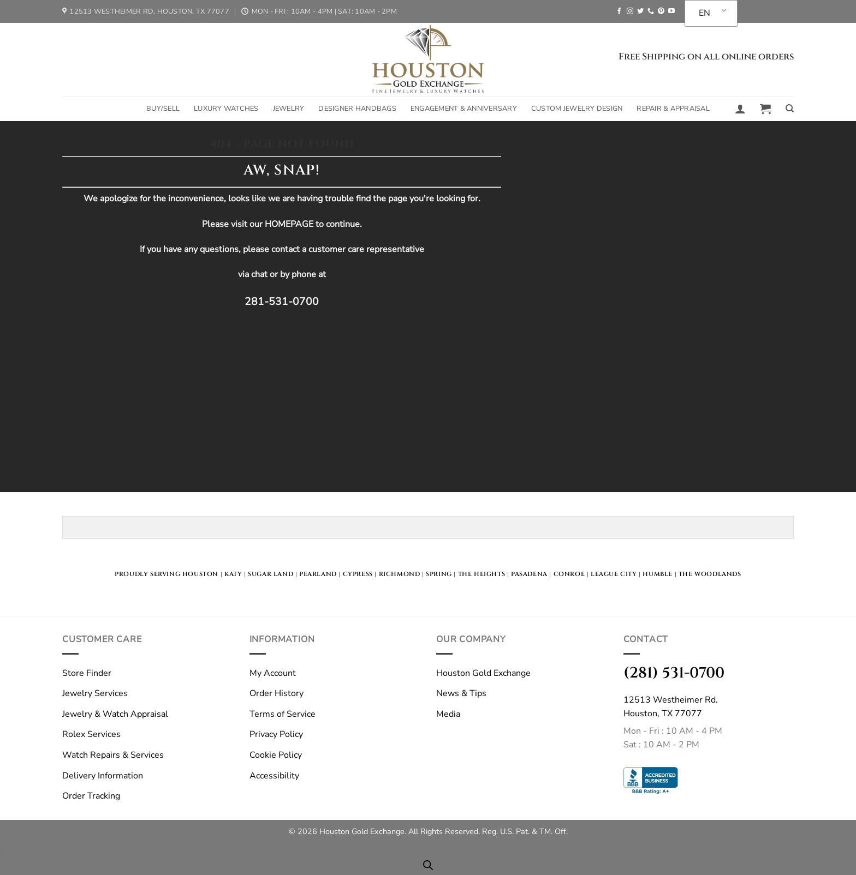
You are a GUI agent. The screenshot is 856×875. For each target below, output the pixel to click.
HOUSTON (200, 574)
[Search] (790, 108)
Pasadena (529, 574)
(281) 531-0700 (673, 673)
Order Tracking (91, 796)
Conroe (569, 574)
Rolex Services (91, 734)
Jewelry (289, 108)
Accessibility (274, 776)
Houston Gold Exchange (483, 673)
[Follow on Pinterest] (661, 11)
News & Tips (461, 693)
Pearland (318, 574)
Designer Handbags (357, 108)
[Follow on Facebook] (619, 11)
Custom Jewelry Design (576, 108)
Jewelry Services (95, 693)
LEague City (614, 574)
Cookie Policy (275, 755)
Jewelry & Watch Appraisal (115, 714)
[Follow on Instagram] (630, 11)
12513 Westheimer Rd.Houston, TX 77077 (670, 707)
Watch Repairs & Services (113, 755)
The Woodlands (710, 574)
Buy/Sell (163, 108)
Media (448, 714)
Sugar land (270, 574)
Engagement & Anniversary (464, 108)
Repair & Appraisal (673, 108)
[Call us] (650, 11)
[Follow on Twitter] (640, 11)
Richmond (399, 574)
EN (704, 13)
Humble (658, 574)
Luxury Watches (226, 108)
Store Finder (86, 673)
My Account (272, 673)
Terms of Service (282, 714)
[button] (740, 109)
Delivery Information (102, 776)
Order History (276, 693)
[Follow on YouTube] (671, 11)
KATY (233, 574)
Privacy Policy (276, 734)
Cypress (358, 574)
